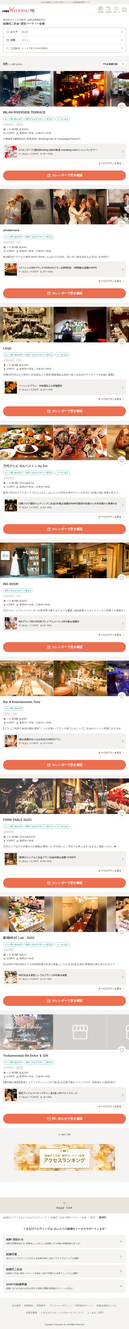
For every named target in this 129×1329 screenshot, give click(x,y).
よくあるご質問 (95, 1312)
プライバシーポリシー (60, 1305)
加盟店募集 (31, 1312)
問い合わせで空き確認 (64, 1118)
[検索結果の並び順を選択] (113, 64)
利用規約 (28, 1305)
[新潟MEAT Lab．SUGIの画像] (64, 914)
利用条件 (41, 1305)
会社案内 (16, 1305)
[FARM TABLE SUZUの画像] (64, 796)
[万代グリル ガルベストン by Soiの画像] (64, 442)
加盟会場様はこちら (106, 1305)
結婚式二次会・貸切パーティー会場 (68, 1217)
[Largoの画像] (64, 324)
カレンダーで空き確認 (64, 175)
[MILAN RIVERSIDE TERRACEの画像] (64, 89)
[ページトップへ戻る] (64, 1205)
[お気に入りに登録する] (122, 106)
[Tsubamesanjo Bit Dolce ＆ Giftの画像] (64, 1032)
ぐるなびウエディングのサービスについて (62, 1312)
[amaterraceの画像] (64, 207)
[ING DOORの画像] (64, 560)
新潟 (92, 1217)
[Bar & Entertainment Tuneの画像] (64, 678)
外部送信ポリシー (84, 1305)
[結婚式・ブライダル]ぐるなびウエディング (25, 1217)
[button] (64, 1241)
